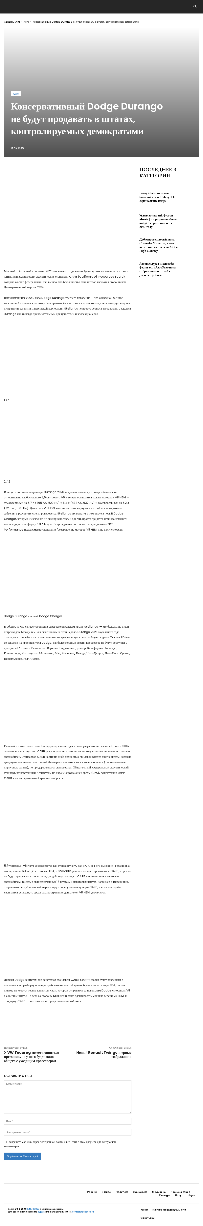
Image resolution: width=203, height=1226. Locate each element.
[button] (195, 7)
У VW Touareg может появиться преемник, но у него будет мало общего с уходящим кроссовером (31, 1056)
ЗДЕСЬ (41, 1212)
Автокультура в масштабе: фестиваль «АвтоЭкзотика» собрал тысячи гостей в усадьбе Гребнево (156, 269)
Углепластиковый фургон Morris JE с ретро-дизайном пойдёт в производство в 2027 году (157, 221)
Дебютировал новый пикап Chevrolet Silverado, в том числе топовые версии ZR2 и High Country (157, 245)
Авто (26, 21)
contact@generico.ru (83, 1212)
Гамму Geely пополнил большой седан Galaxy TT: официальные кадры (155, 197)
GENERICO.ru (12, 21)
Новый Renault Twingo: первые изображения (103, 1054)
